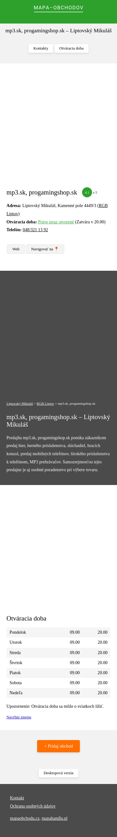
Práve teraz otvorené (56, 222)
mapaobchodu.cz (24, 818)
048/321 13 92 (35, 229)
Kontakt (17, 798)
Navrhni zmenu (19, 717)
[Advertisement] (58, 128)
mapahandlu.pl (54, 818)
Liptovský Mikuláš (20, 403)
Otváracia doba (71, 48)
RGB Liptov (45, 403)
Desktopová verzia (59, 773)
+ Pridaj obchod (58, 746)
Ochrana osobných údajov (33, 806)
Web (15, 249)
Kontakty (40, 48)
